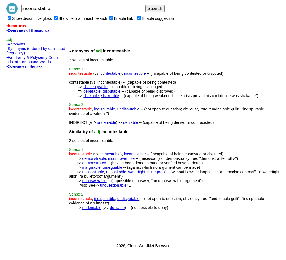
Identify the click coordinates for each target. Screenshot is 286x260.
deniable (130, 122)
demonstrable (94, 158)
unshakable (116, 172)
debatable (92, 91)
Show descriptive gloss (30, 18)
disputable (112, 91)
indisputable (104, 109)
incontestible (135, 73)
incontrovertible (121, 158)
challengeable (95, 87)
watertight (137, 172)
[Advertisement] (28, 154)
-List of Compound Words (28, 62)
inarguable (91, 167)
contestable (111, 73)
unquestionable (113, 185)
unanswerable (94, 181)
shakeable (110, 95)
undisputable (128, 109)
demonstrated (94, 163)
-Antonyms (15, 44)
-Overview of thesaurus (28, 30)
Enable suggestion (155, 18)
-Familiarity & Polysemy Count (32, 57)
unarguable (112, 167)
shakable (91, 95)
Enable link (121, 18)
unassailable (93, 172)
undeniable (106, 122)
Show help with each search (80, 18)
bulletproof (156, 172)
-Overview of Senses (24, 66)
